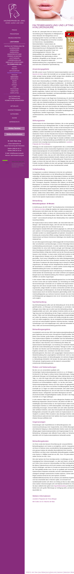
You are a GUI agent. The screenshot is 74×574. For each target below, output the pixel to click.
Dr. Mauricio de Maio (39, 209)
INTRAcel (14, 85)
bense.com (53, 572)
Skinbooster (14, 74)
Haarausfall (14, 52)
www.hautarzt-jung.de (17, 155)
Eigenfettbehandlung (60, 486)
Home (34, 19)
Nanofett (14, 83)
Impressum (60, 572)
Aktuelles (14, 106)
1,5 (7, 162)
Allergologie (14, 48)
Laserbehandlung (14, 60)
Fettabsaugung (14, 98)
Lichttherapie (14, 58)
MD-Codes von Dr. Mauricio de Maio (44, 501)
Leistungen (14, 41)
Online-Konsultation (14, 134)
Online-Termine (14, 128)
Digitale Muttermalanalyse (14, 46)
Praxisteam (14, 34)
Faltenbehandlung (14, 64)
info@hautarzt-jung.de (17, 153)
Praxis (14, 30)
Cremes (14, 66)
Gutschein (14, 114)
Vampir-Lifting (14, 93)
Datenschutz (14, 122)
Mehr (21, 167)
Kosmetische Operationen (14, 100)
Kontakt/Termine (14, 110)
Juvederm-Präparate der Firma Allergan (45, 499)
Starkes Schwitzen (14, 56)
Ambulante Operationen (14, 62)
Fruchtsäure (14, 89)
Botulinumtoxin (14, 70)
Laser (14, 87)
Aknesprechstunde (14, 54)
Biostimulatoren (14, 79)
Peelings (14, 68)
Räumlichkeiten (14, 38)
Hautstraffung (14, 96)
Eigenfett (14, 81)
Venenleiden (14, 50)
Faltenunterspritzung (14, 72)
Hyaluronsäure (14, 76)
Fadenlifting (14, 91)
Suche (14, 118)
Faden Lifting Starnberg (7, 572)
